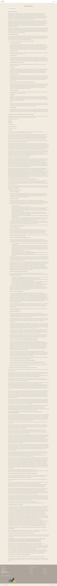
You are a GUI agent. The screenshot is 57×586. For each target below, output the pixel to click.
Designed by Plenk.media (53, 584)
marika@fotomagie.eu (4, 571)
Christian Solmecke (41, 559)
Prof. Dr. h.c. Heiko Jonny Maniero (28, 559)
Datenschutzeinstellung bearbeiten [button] (12, 8)
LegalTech (15, 558)
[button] (54, 1)
